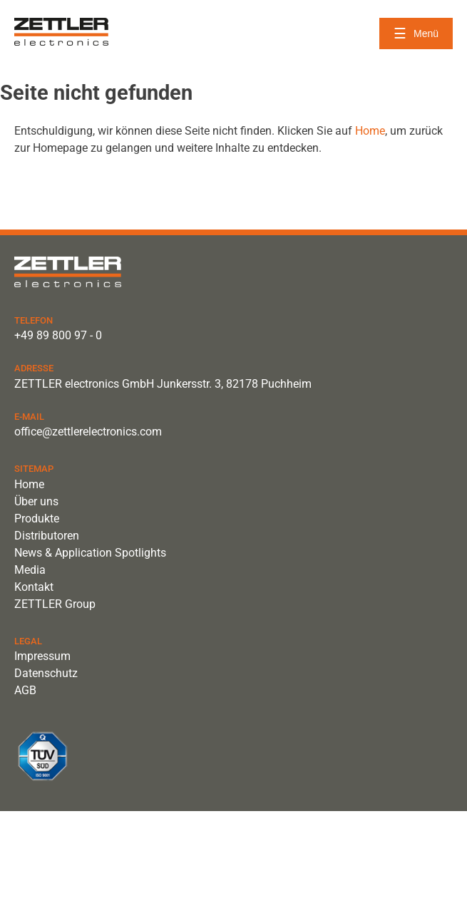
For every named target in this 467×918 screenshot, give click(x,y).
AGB (25, 690)
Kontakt (33, 587)
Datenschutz (46, 673)
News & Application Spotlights (90, 552)
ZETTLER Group (55, 604)
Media (30, 570)
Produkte (36, 518)
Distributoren (46, 535)
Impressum (42, 656)
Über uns (36, 501)
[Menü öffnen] (416, 33)
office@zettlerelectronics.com (88, 431)
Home (370, 131)
